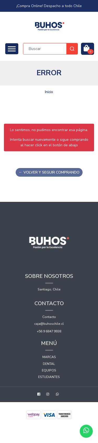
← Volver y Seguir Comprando (49, 172)
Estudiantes (49, 377)
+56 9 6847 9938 (49, 331)
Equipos (49, 370)
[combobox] (50, 49)
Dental (49, 364)
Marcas (49, 357)
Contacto (49, 317)
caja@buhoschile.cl (49, 324)
